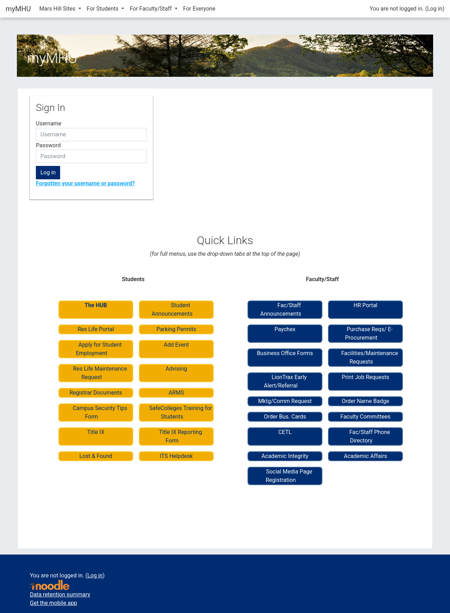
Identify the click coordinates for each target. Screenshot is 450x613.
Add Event (176, 344)
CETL (285, 432)
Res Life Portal (96, 329)
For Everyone (199, 8)
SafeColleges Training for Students (180, 412)
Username (49, 123)
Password (48, 145)
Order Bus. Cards (285, 416)
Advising (176, 368)
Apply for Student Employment (99, 349)
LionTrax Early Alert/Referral (285, 381)
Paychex (285, 329)
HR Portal (366, 305)
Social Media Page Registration (289, 475)
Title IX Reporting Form (180, 436)
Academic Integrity (285, 456)
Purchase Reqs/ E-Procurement (368, 333)
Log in (434, 8)
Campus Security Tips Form (100, 412)
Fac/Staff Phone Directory (369, 436)
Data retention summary (60, 594)
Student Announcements (172, 309)
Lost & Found (95, 456)
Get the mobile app (53, 603)
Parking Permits (176, 329)
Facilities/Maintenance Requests (369, 357)
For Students (103, 8)
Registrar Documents (96, 392)
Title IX (96, 432)
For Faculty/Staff (151, 8)
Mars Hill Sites (58, 8)
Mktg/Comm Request (285, 401)
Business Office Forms (285, 353)
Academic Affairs (365, 456)
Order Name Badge (365, 401)
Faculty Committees (365, 416)
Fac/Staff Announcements (280, 309)
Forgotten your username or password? (85, 183)
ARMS (176, 392)
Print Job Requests (365, 377)
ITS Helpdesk (176, 456)
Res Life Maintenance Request (100, 372)
